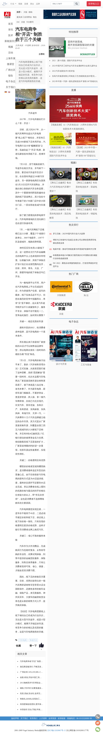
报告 (10, 75)
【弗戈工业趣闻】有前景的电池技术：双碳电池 (86, 187)
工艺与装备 (86, 365)
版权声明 (15, 718)
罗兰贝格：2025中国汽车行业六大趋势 (69, 234)
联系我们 (33, 718)
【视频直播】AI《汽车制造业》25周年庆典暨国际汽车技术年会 (60, 151)
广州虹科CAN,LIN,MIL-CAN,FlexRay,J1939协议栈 (31, 672)
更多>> (52, 89)
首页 (10, 23)
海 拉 (86, 295)
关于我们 (10, 87)
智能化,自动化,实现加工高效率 (31, 699)
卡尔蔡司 (30, 22)
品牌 (38, 4)
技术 (10, 35)
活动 (10, 52)
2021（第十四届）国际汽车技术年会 (67, 61)
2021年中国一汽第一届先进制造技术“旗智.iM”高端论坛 (75, 81)
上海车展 (10, 58)
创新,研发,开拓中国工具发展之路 (31, 677)
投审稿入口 (93, 4)
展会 (32, 4)
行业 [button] (12, 4)
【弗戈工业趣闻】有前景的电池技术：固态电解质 (60, 213)
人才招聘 (43, 718)
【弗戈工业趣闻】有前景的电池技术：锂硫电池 (86, 213)
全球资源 (52, 718)
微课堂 (10, 64)
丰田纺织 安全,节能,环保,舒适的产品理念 (31, 710)
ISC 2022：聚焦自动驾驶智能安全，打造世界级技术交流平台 (75, 264)
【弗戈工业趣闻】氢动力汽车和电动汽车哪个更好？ (60, 187)
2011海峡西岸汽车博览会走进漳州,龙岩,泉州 (31, 683)
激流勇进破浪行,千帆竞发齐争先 (31, 667)
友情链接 (61, 718)
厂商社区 (10, 70)
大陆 (25, 12)
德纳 (30, 12)
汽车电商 (32, 119)
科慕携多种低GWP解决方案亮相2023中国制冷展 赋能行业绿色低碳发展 (75, 256)
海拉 (35, 17)
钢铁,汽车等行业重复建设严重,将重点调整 (31, 688)
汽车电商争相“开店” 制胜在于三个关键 (31, 661)
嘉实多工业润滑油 (24, 17)
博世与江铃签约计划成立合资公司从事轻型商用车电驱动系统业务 (74, 241)
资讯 (10, 29)
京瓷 (23, 22)
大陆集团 (61, 295)
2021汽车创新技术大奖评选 (63, 71)
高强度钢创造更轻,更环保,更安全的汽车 (31, 704)
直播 (26, 4)
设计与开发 (61, 364)
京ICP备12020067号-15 (56, 730)
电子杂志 (10, 81)
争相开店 (33, 640)
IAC (18, 22)
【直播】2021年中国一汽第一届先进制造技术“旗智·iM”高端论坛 (86, 151)
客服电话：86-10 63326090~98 (79, 718)
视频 (20, 4)
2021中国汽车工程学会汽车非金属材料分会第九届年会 (74, 66)
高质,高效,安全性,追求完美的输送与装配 (31, 693)
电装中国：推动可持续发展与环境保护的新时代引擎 (74, 249)
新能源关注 (11, 41)
